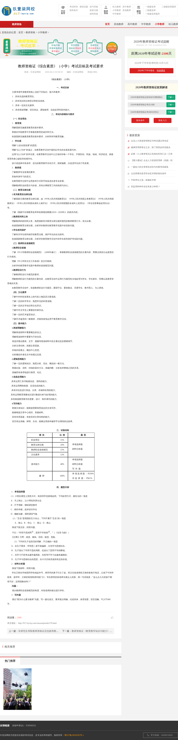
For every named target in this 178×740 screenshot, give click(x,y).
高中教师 (127, 7)
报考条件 (74, 10)
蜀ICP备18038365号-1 (74, 735)
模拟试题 (84, 7)
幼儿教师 (116, 7)
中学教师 (116, 14)
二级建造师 (150, 10)
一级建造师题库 (152, 14)
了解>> (171, 97)
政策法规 (94, 10)
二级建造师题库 (169, 7)
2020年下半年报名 (151, 70)
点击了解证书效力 (112, 47)
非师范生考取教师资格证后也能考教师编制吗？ (43, 631)
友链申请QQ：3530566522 (24, 725)
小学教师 (116, 10)
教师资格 (30, 32)
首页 (107, 24)
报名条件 (140, 120)
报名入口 (162, 120)
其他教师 (127, 10)
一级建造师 (150, 7)
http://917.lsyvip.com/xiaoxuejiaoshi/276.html (37, 623)
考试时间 (74, 7)
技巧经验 (94, 7)
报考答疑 (94, 14)
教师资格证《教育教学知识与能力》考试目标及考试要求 (101, 631)
